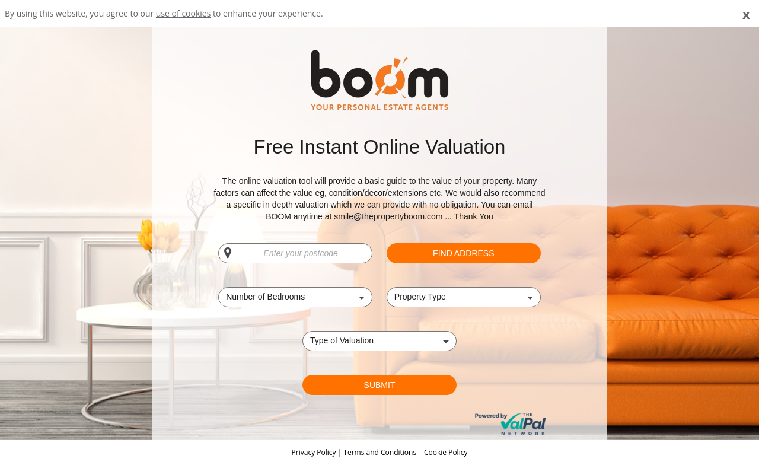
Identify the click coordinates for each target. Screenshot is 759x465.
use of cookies (183, 13)
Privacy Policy (315, 452)
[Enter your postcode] (295, 253)
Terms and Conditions (379, 452)
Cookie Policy (445, 452)
